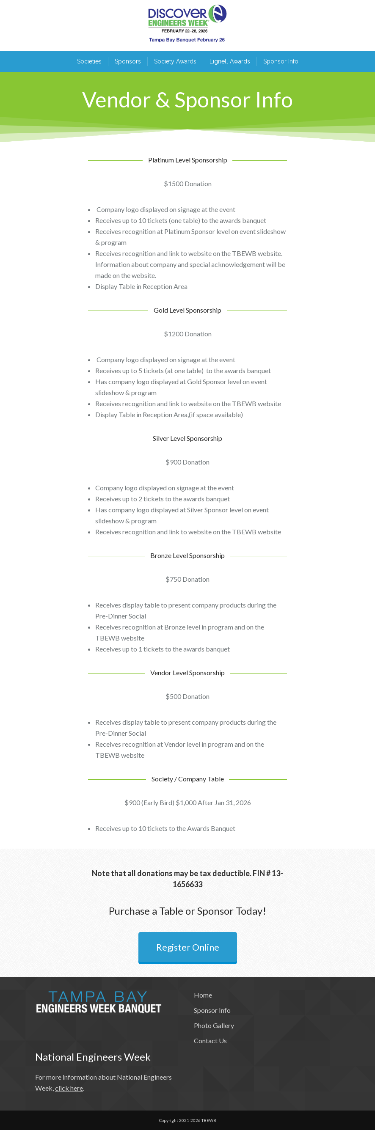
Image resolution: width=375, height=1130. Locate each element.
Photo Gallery (214, 1025)
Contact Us (210, 1041)
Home (203, 995)
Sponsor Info (212, 1010)
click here (69, 1088)
